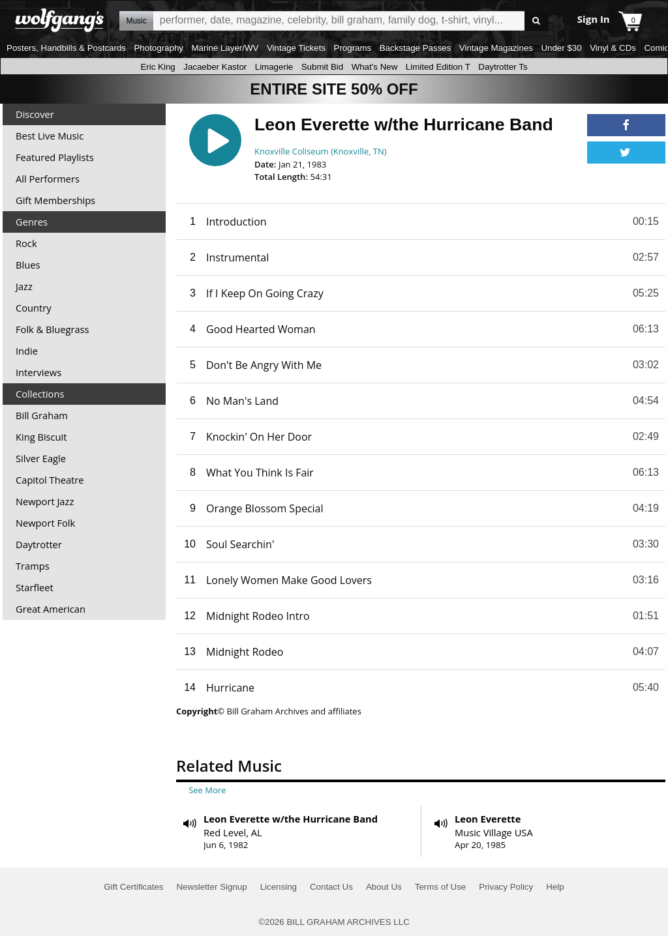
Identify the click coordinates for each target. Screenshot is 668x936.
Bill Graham (42, 415)
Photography (158, 48)
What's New (375, 67)
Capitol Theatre (50, 479)
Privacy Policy (506, 887)
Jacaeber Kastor (215, 67)
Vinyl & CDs (613, 48)
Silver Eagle (41, 458)
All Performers (48, 178)
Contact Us (331, 887)
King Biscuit (41, 436)
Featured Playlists (55, 157)
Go (536, 21)
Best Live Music (50, 135)
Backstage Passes (415, 48)
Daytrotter (39, 544)
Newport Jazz (45, 501)
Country (34, 307)
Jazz (24, 286)
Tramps (33, 565)
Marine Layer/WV (224, 48)
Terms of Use (440, 887)
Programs (353, 48)
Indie (27, 350)
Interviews (38, 372)
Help (555, 887)
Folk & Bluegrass (52, 329)
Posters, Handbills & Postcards (66, 48)
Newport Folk (45, 522)
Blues (28, 264)
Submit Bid (322, 67)
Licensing (278, 887)
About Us (384, 887)
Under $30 (561, 48)
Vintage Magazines (496, 48)
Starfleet (34, 587)
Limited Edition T (438, 67)
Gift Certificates (133, 887)
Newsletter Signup (211, 887)
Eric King (157, 67)
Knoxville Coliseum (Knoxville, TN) (320, 151)
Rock (26, 243)
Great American (50, 608)
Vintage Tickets (296, 48)
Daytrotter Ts (502, 67)
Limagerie (274, 67)
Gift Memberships (55, 200)
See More (207, 790)
